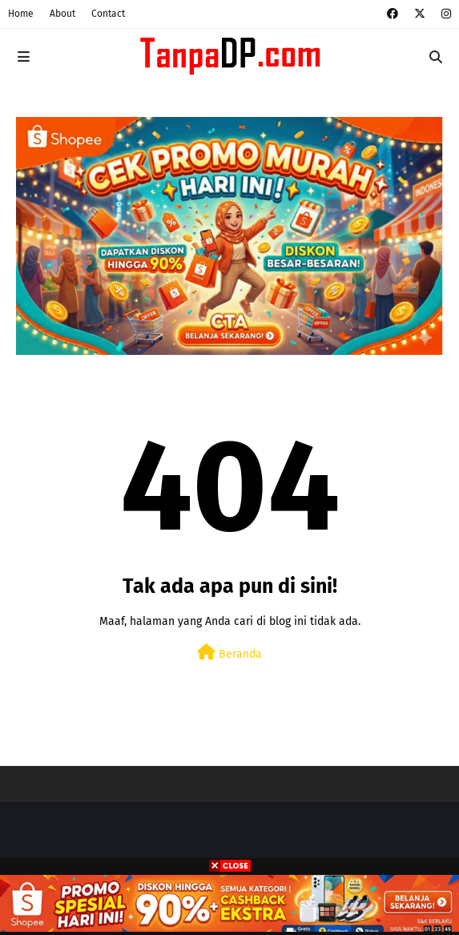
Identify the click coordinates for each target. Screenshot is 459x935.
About (62, 13)
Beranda (229, 652)
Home (21, 13)
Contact (108, 13)
